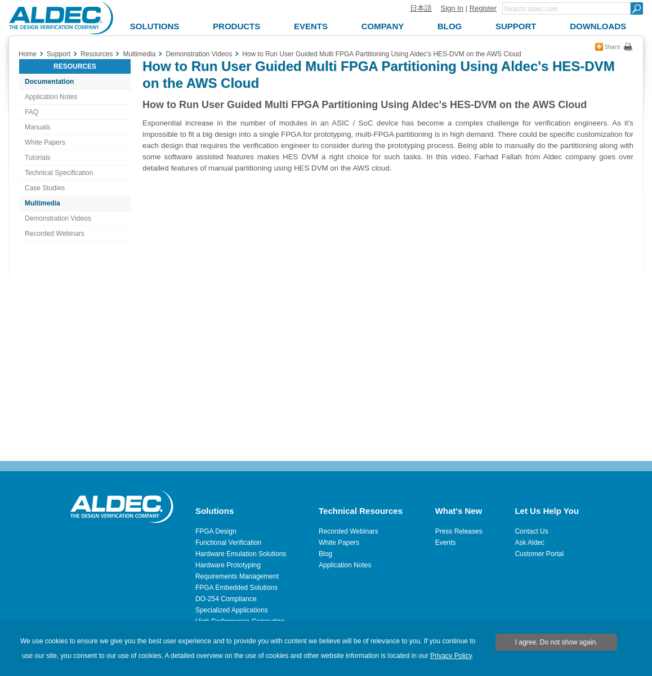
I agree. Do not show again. (556, 642)
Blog (325, 554)
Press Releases (459, 531)
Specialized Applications (231, 610)
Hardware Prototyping (228, 565)
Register (483, 8)
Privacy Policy (451, 656)
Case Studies (45, 188)
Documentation (49, 82)
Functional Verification (228, 543)
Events (445, 543)
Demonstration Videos (58, 218)
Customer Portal (539, 554)
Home (28, 54)
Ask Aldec (529, 543)
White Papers (45, 142)
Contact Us (531, 531)
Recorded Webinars (54, 234)
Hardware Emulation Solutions (240, 554)
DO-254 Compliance (226, 599)
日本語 (421, 8)
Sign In (451, 8)
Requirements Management (237, 576)
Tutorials (38, 158)
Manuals (37, 127)
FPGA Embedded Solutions (236, 588)
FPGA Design (215, 531)
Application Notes (51, 97)
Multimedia (42, 203)
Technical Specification (59, 173)
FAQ (31, 112)
